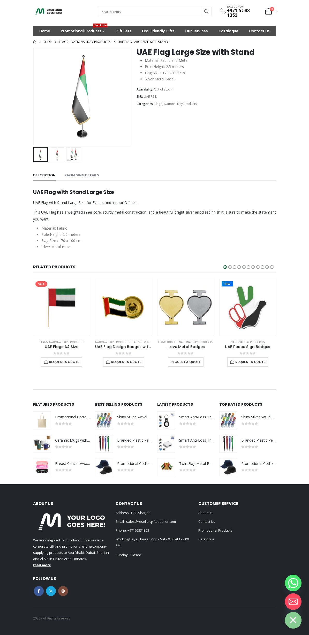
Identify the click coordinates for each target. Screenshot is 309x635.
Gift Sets (123, 31)
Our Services (196, 31)
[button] (225, 267)
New (227, 284)
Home (44, 31)
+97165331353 (138, 530)
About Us (205, 512)
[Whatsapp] (293, 583)
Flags (158, 104)
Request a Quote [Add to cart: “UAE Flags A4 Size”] (64, 362)
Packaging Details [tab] (82, 175)
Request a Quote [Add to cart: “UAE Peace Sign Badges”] (250, 362)
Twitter (51, 591)
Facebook (39, 591)
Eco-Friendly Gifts (158, 31)
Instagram (63, 591)
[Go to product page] (61, 307)
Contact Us (259, 31)
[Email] (293, 601)
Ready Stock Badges (145, 342)
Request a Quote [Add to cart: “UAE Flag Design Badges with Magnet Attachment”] (126, 362)
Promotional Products (84, 30)
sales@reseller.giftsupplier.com (150, 521)
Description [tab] (44, 175)
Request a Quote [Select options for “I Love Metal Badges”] (186, 362)
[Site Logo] (48, 11)
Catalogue (228, 31)
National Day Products (180, 104)
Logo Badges (167, 342)
